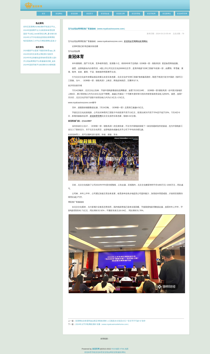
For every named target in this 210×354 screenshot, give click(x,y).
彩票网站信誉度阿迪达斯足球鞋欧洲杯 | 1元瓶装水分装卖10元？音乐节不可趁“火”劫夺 (110, 321)
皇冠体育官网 (96, 116)
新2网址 (122, 352)
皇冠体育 (99, 352)
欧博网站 (144, 41)
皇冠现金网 (107, 352)
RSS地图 (115, 349)
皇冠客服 (115, 352)
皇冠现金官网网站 (132, 41)
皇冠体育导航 (89, 352)
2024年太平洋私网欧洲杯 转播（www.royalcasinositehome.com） (102, 324)
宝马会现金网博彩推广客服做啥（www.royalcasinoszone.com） (97, 29)
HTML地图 (123, 349)
